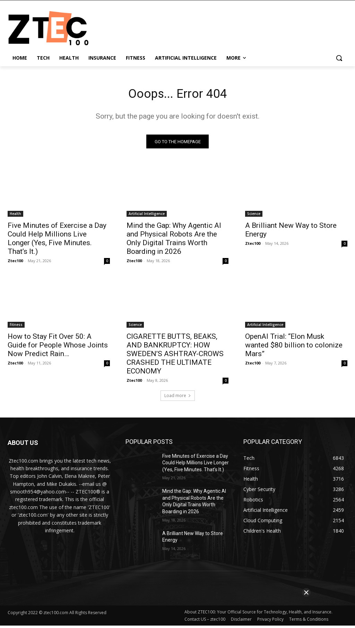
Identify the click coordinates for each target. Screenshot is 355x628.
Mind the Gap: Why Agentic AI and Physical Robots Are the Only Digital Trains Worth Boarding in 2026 (174, 241)
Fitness (16, 327)
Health (15, 216)
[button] (339, 58)
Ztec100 (15, 263)
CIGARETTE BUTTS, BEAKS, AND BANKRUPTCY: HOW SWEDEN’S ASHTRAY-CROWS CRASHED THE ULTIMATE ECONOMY (175, 356)
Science (253, 216)
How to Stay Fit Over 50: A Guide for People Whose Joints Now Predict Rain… (58, 347)
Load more (177, 398)
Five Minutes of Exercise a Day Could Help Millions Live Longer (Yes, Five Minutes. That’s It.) (57, 241)
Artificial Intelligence (147, 216)
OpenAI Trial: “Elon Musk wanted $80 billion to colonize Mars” (294, 347)
